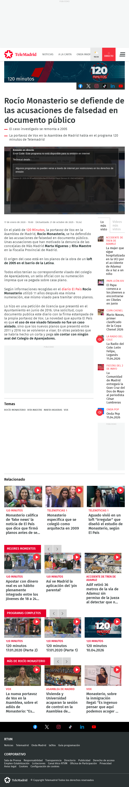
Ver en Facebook (35, 727)
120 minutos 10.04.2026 (103, 627)
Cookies (23, 766)
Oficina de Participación (83, 763)
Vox (66, 410)
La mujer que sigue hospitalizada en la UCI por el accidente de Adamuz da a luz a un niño (100, 239)
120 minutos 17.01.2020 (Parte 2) (22, 627)
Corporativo (15, 754)
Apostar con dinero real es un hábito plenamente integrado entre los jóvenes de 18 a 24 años (22, 563)
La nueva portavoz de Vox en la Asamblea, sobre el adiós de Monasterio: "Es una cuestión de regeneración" (22, 675)
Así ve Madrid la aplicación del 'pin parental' (63, 563)
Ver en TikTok (70, 727)
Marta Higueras (53, 410)
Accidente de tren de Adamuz (114, 240)
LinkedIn (113, 86)
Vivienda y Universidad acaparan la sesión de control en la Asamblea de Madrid (63, 675)
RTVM (8, 739)
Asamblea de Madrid (60, 689)
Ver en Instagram (58, 727)
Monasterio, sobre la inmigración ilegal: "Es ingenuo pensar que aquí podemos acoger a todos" (103, 675)
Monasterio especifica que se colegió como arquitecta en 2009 (64, 496)
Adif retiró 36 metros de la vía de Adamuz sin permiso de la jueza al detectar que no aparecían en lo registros (103, 563)
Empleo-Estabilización (16, 763)
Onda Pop (112, 409)
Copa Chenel (114, 310)
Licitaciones (38, 763)
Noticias (47, 54)
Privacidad (106, 763)
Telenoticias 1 (57, 510)
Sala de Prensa (12, 760)
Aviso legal (10, 766)
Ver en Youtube (94, 727)
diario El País (72, 289)
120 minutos (14, 510)
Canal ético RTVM (57, 763)
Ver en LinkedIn (82, 727)
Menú (122, 54)
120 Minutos (35, 230)
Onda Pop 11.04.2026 (101, 411)
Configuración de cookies (45, 766)
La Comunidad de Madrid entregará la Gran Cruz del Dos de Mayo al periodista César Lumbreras (101, 367)
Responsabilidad (33, 760)
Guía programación (69, 745)
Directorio (70, 760)
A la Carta (65, 54)
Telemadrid (22, 745)
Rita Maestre (34, 410)
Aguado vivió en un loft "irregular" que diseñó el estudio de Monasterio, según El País (106, 496)
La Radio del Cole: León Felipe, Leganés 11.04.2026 (101, 338)
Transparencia (53, 760)
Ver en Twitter (47, 727)
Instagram (97, 86)
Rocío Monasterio (15, 410)
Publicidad (84, 760)
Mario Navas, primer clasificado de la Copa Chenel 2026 (101, 312)
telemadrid (15, 780)
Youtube (121, 86)
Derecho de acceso (104, 760)
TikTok (105, 86)
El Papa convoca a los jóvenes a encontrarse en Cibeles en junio (101, 282)
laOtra (52, 745)
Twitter (88, 86)
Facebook (80, 86)
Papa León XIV (115, 281)
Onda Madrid (85, 54)
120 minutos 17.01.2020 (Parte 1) (63, 627)
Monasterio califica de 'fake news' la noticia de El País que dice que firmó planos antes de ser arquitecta (23, 496)
